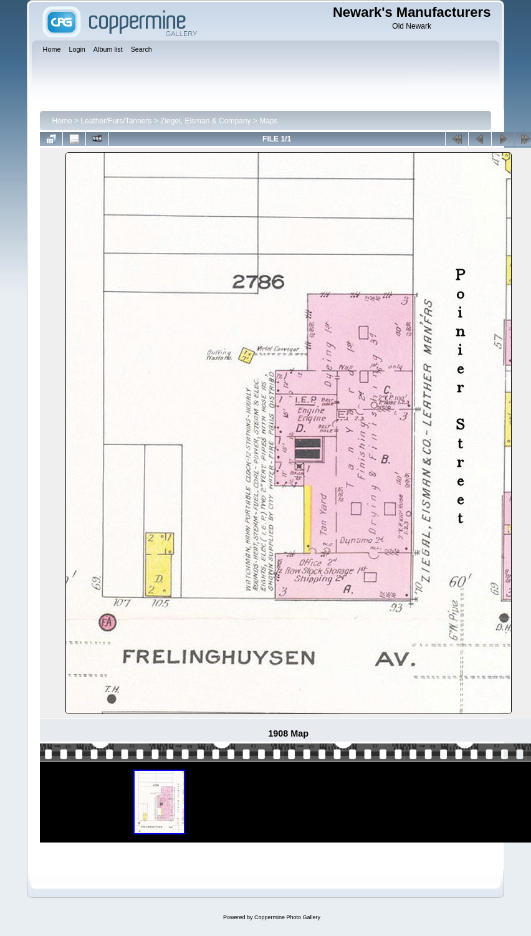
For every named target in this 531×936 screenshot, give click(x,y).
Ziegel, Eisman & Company (205, 121)
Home (62, 121)
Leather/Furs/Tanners (115, 121)
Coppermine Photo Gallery (287, 917)
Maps (268, 121)
